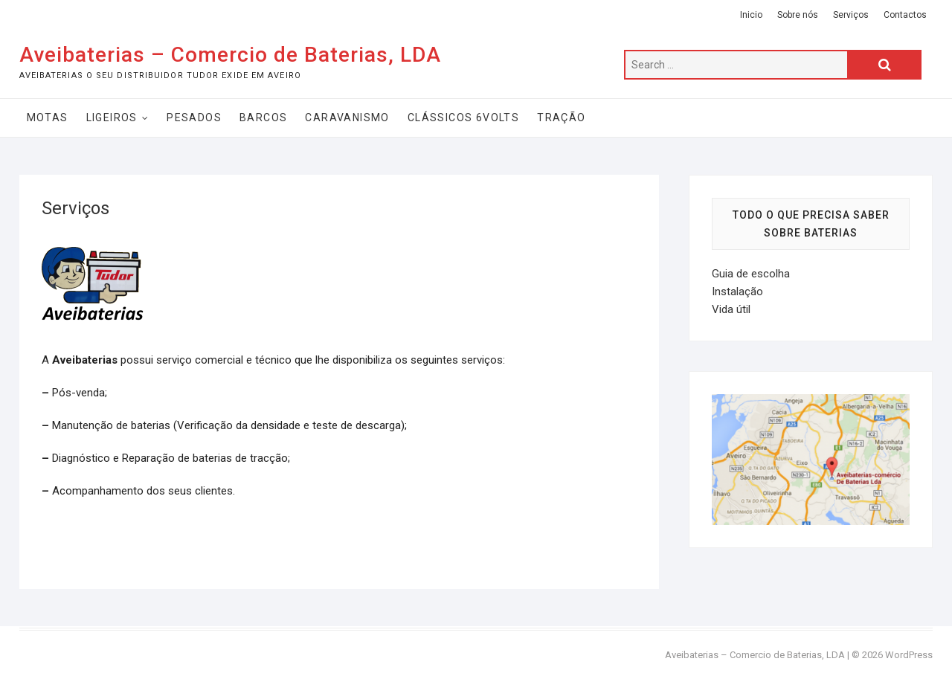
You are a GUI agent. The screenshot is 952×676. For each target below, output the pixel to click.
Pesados (194, 117)
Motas (47, 117)
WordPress (909, 654)
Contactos (905, 15)
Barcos (263, 117)
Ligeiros (112, 117)
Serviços (851, 15)
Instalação (737, 291)
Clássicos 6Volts (463, 117)
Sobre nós (797, 15)
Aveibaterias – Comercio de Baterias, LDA (230, 54)
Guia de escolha (751, 273)
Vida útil (731, 309)
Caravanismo (347, 117)
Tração (561, 117)
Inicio (751, 15)
